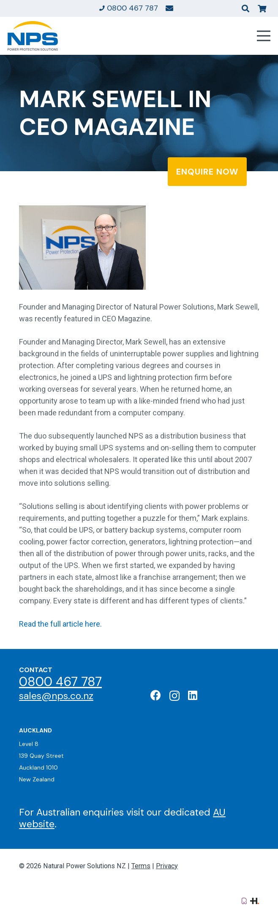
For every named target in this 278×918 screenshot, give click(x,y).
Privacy (167, 866)
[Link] (169, 8)
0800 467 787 (60, 681)
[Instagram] (174, 696)
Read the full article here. (60, 623)
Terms (140, 866)
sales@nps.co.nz (56, 695)
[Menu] (264, 35)
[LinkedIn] (192, 695)
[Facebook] (155, 695)
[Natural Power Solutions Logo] (33, 36)
